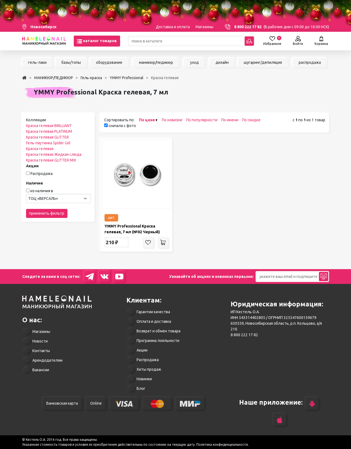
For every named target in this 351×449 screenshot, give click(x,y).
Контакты (41, 351)
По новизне (172, 120)
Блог (141, 388)
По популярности (201, 120)
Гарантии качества (153, 312)
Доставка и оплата (173, 27)
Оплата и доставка (154, 321)
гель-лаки (37, 62)
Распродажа (41, 173)
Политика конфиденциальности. (222, 444)
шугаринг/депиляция (263, 62)
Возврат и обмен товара (158, 331)
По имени (229, 120)
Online (96, 403)
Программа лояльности (158, 340)
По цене (147, 120)
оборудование (109, 62)
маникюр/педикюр (156, 62)
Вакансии (40, 370)
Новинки (144, 379)
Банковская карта (62, 403)
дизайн (222, 62)
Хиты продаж (149, 369)
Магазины (204, 27)
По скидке (251, 120)
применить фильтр (46, 213)
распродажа (310, 62)
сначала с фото (120, 125)
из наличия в (41, 191)
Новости (40, 341)
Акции (142, 350)
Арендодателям (47, 360)
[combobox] (58, 198)
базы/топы (71, 62)
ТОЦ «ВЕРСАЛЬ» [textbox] (43, 198)
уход (194, 62)
